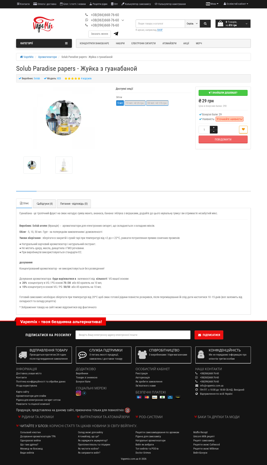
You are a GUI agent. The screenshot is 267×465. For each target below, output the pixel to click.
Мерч (199, 43)
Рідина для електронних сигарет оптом (38, 399)
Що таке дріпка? (29, 444)
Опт (114, 4)
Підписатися (209, 335)
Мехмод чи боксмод (31, 448)
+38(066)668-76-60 (105, 15)
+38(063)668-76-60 (105, 20)
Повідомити (223, 139)
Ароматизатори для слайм (31, 395)
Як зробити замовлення (149, 381)
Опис (24, 203)
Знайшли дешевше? (223, 92)
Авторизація (143, 377)
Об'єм (119, 97)
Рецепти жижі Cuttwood (206, 444)
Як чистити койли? (88, 448)
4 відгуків (86, 78)
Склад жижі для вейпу (90, 432)
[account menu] (236, 3)
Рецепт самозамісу (203, 440)
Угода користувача (26, 385)
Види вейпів (27, 452)
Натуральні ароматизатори (151, 440)
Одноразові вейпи (30, 440)
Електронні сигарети (143, 43)
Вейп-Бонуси (200, 452)
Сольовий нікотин (30, 432)
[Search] (205, 24)
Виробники (82, 373)
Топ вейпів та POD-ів (147, 448)
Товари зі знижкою (86, 377)
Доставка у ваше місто (29, 373)
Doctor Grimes (143, 452)
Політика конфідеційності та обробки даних (41, 381)
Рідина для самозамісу (148, 436)
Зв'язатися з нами (146, 385)
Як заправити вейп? (89, 452)
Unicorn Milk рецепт (204, 436)
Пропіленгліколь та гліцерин (94, 444)
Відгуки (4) (44, 203)
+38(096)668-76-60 (105, 25)
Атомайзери (169, 43)
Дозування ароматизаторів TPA (38, 436)
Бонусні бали (83, 381)
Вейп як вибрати (145, 444)
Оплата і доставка (44, 4)
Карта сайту (22, 391)
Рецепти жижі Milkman (206, 448)
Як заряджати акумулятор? (93, 440)
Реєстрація (142, 373)
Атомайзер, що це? (88, 436)
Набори (120, 43)
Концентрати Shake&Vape (94, 43)
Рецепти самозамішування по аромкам (157, 432)
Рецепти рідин (98, 4)
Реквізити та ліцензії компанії (33, 403)
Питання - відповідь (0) (74, 203)
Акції (186, 43)
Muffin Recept (200, 432)
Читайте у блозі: (34, 426)
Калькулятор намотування (170, 4)
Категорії (44, 43)
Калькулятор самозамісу (136, 4)
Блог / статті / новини (73, 4)
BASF (160, 30)
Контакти (23, 4)
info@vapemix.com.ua (211, 385)
